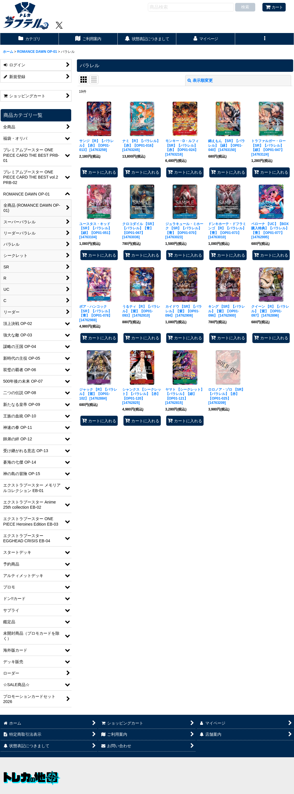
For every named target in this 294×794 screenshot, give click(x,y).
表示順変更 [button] (200, 80)
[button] (264, 39)
